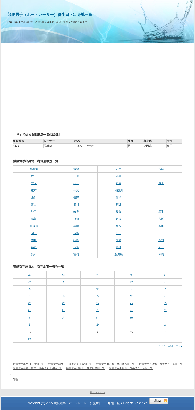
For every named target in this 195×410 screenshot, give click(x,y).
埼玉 (161, 183)
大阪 (161, 218)
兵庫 (76, 226)
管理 (15, 379)
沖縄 (161, 254)
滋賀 (34, 218)
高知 (161, 240)
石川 (76, 204)
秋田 (34, 176)
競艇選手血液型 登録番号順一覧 (115, 364)
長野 (76, 197)
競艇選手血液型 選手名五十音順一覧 (161, 364)
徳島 (76, 240)
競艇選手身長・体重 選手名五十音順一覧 (37, 368)
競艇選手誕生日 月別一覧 (28, 364)
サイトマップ (97, 392)
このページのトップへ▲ (170, 346)
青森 (76, 169)
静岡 (34, 211)
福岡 (34, 247)
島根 (161, 226)
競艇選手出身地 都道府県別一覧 (85, 368)
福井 (119, 204)
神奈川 (118, 190)
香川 (34, 240)
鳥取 (119, 226)
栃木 (76, 183)
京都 (76, 218)
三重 (161, 211)
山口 (119, 233)
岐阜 (76, 211)
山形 (76, 176)
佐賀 (76, 247)
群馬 (119, 183)
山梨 (34, 197)
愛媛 (119, 240)
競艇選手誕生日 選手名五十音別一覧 (70, 364)
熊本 (34, 254)
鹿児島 (118, 254)
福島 (119, 176)
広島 (76, 233)
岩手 (119, 169)
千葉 (76, 190)
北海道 (34, 169)
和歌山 (34, 226)
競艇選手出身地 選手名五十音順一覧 (131, 368)
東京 (34, 190)
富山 (34, 204)
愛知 (119, 211)
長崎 (119, 247)
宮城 (161, 169)
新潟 (119, 197)
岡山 (34, 233)
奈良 (119, 218)
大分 (161, 247)
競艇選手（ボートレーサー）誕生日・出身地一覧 (50, 14)
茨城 (34, 183)
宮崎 (76, 254)
